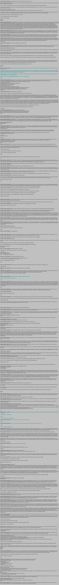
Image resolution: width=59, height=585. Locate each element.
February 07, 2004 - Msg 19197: (5, 234)
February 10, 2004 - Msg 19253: (5, 496)
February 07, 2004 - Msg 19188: (5, 201)
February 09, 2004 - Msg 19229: (5, 370)
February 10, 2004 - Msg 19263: (5, 575)
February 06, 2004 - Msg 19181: (5, 167)
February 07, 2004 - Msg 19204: (5, 270)
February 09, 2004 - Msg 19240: (5, 423)
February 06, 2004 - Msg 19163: (5, 45)
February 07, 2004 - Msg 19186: (5, 187)
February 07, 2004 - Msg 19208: (5, 291)
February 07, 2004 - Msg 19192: (5, 212)
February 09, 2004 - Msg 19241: (5, 428)
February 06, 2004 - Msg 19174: (5, 132)
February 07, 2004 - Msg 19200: (5, 248)
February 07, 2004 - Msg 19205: (5, 276)
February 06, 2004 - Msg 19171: (5, 122)
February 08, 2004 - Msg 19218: (5, 327)
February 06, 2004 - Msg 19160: (5, 34)
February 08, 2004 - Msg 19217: (5, 323)
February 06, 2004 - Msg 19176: (5, 144)
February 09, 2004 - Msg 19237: (5, 403)
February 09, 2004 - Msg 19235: (5, 398)
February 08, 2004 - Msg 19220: (5, 331)
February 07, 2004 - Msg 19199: (5, 238)
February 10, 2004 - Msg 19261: (5, 550)
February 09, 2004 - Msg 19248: (5, 464)
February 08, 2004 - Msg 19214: (5, 317)
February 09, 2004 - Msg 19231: (5, 378)
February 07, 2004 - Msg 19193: (5, 217)
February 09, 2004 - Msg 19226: (5, 355)
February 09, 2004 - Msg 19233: (5, 393)
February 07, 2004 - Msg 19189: (5, 203)
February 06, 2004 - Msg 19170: (5, 119)
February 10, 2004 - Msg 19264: (5, 578)
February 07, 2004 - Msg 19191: (5, 210)
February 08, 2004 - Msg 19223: (5, 344)
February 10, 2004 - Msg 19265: (5, 582)
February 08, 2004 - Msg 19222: (5, 340)
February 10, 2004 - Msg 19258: (5, 526)
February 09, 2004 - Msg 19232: (5, 382)
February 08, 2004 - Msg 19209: (5, 296)
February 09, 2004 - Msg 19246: (5, 453)
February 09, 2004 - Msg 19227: (5, 364)
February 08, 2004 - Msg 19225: (5, 352)
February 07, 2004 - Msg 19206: (5, 281)
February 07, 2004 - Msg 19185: (5, 184)
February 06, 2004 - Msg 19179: (5, 163)
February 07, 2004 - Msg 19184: (5, 175)
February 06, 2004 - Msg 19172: (5, 125)
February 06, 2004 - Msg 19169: (5, 115)
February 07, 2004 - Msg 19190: (5, 208)
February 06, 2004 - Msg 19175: (5, 139)
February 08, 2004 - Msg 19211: (5, 309)
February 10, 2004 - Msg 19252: (5, 493)
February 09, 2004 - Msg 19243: (5, 443)
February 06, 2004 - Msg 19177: (5, 156)
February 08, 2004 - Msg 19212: (5, 311)
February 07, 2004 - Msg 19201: (5, 256)
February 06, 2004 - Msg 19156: (5, 1)
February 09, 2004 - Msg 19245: (5, 450)
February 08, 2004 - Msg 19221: (5, 337)
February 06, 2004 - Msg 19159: (5, 30)
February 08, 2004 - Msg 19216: (5, 321)
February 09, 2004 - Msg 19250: (5, 480)
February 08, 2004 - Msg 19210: (5, 307)
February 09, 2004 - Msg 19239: (5, 419)
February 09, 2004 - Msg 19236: (5, 401)
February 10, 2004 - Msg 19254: (5, 499)
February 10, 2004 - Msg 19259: (5, 532)
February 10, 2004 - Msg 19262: (5, 559)
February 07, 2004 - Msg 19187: (5, 199)
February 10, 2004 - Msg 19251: (5, 483)
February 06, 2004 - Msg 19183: (5, 173)
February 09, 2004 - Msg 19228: (5, 366)
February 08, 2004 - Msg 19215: (5, 319)
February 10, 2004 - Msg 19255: (5, 503)
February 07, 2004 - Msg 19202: (5, 264)
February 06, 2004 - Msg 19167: (5, 91)
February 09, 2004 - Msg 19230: (5, 374)
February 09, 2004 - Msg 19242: (5, 431)
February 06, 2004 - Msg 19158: (5, 22)
